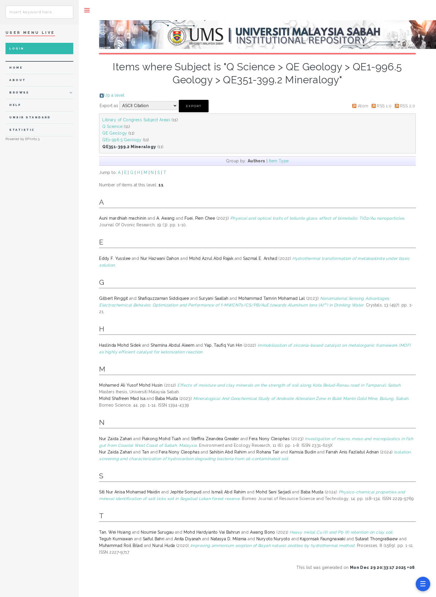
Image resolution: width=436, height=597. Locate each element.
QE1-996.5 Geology (121, 139)
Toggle (87, 10)
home (16, 67)
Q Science (112, 126)
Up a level (114, 95)
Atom (363, 106)
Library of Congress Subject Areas (136, 119)
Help (15, 104)
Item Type (279, 161)
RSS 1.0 (384, 106)
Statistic (22, 129)
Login (16, 48)
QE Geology (114, 133)
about (17, 80)
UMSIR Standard (30, 117)
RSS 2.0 (407, 106)
